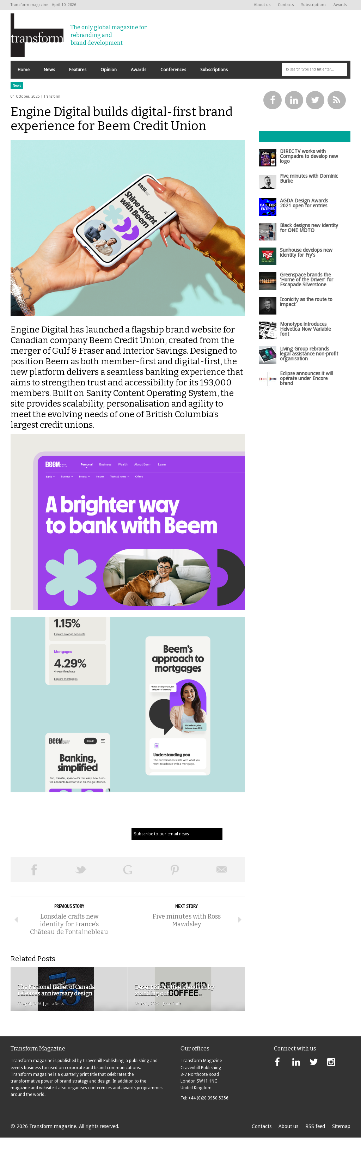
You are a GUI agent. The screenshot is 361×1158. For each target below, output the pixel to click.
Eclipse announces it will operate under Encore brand (306, 399)
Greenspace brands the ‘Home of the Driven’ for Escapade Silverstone (306, 300)
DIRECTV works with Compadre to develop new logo (309, 177)
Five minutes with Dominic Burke (309, 199)
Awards (340, 4)
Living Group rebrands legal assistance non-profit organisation (309, 374)
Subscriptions (313, 4)
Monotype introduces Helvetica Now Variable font (305, 350)
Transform (52, 117)
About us (262, 4)
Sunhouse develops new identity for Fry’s (306, 273)
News (17, 106)
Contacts (286, 4)
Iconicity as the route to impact (306, 322)
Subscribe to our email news (161, 854)
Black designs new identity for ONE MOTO (309, 248)
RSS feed (315, 1147)
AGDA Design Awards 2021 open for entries (304, 223)
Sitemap (341, 1147)
